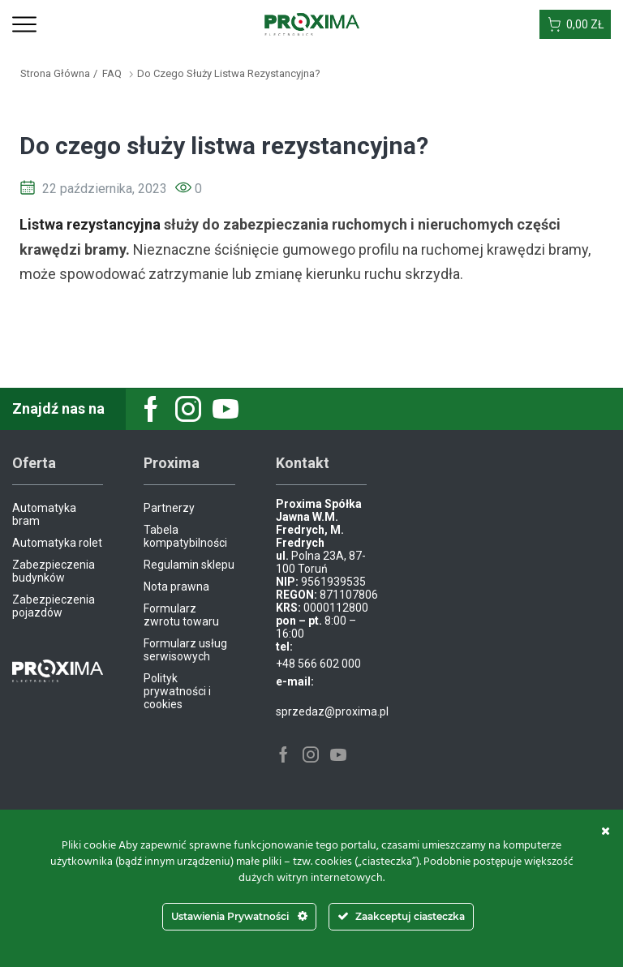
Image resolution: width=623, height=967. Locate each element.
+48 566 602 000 (318, 663)
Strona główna (55, 73)
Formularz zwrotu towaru (181, 615)
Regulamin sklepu (189, 564)
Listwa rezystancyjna (90, 224)
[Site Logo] (311, 23)
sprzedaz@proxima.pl (332, 711)
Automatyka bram (44, 514)
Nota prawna (176, 586)
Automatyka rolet (57, 542)
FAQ (112, 73)
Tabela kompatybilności (185, 536)
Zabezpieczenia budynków (53, 571)
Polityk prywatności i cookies (177, 691)
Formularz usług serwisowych (185, 650)
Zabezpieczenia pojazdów (53, 606)
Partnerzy (169, 507)
